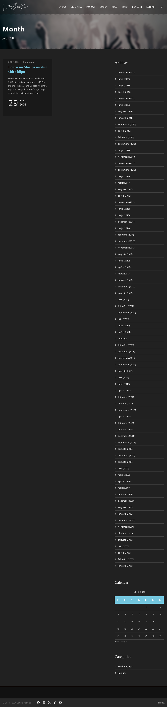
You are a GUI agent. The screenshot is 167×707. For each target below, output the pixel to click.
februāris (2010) (126, 396)
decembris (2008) (126, 435)
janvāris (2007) (125, 494)
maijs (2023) (124, 85)
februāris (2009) (126, 422)
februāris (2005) (126, 559)
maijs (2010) (124, 383)
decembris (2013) (126, 241)
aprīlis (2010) (124, 390)
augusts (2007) (125, 461)
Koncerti (137, 6)
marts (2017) (124, 182)
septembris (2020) (127, 124)
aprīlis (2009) (124, 416)
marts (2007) (124, 487)
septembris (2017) (127, 169)
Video (114, 6)
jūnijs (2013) (124, 260)
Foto (125, 6)
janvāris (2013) (125, 280)
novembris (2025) (126, 72)
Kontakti (151, 6)
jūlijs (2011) (123, 319)
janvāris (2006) (125, 513)
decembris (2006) (126, 500)
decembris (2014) (126, 221)
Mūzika (103, 6)
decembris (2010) (126, 351)
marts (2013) (124, 273)
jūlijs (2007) (123, 468)
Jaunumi (90, 6)
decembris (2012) (126, 286)
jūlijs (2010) (123, 377)
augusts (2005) (125, 539)
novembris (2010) (126, 357)
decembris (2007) (126, 455)
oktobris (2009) (125, 403)
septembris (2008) (127, 442)
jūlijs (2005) (123, 546)
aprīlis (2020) (124, 130)
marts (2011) (124, 338)
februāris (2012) (126, 306)
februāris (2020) (126, 137)
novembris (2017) (126, 163)
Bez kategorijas (126, 666)
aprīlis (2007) (124, 481)
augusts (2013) (125, 254)
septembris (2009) (127, 409)
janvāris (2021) (125, 117)
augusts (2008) (125, 448)
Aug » (124, 641)
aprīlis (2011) (124, 332)
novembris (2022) (126, 98)
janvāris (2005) (125, 565)
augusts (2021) (125, 111)
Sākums (62, 6)
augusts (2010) (125, 370)
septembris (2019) (127, 143)
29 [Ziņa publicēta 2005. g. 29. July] (146, 635)
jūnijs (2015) (124, 208)
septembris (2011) (127, 312)
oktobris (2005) (125, 533)
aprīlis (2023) (124, 91)
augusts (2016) (125, 189)
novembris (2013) (126, 247)
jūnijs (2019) (124, 150)
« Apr (117, 641)
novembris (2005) (126, 526)
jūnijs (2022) (124, 104)
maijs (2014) (124, 228)
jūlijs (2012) (123, 299)
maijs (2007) (124, 474)
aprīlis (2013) (124, 267)
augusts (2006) (125, 507)
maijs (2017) (124, 176)
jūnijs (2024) (124, 78)
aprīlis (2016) (124, 195)
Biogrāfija (76, 6)
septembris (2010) (127, 364)
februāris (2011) (126, 345)
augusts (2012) (125, 293)
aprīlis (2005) (124, 552)
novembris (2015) (126, 202)
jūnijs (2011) (124, 325)
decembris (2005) (126, 520)
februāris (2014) (126, 234)
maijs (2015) (124, 215)
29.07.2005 (13, 61)
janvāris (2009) (125, 429)
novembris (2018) (126, 156)
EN (162, 6)
